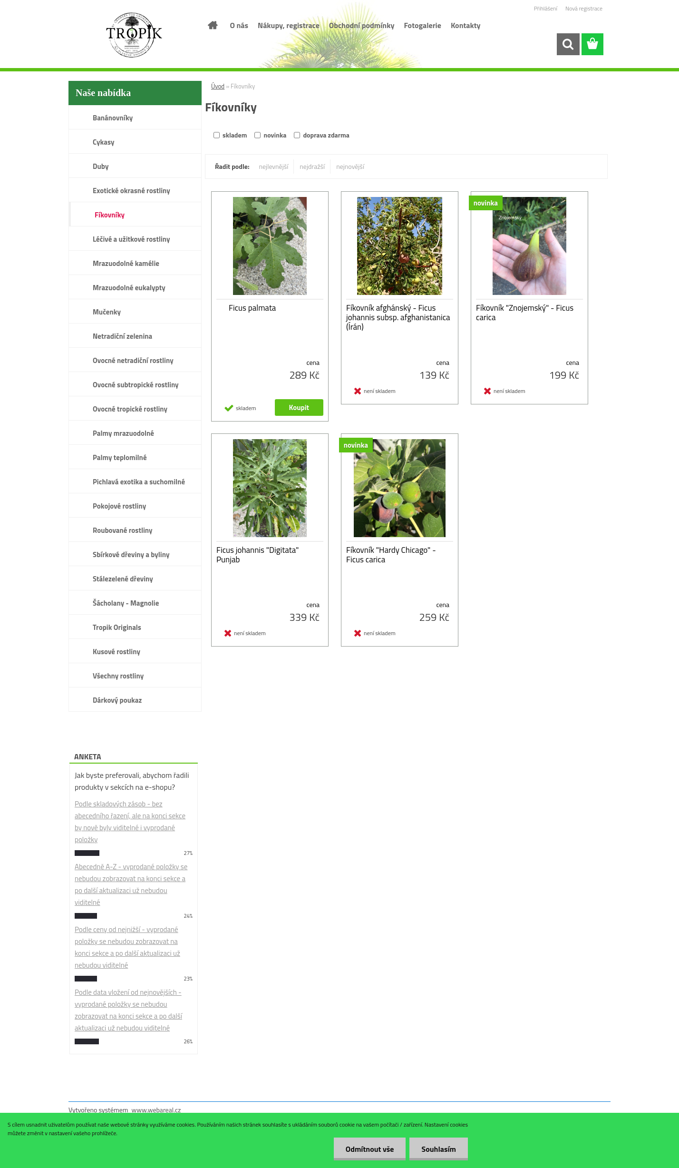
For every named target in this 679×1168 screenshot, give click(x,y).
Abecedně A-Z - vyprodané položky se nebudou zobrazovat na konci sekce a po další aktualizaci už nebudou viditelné (131, 884)
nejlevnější (274, 166)
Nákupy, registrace (289, 25)
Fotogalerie (422, 25)
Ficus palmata (252, 308)
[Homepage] (212, 25)
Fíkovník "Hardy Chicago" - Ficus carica (391, 554)
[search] (568, 44)
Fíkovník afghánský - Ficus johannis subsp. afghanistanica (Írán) (398, 317)
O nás (239, 25)
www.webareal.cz (156, 1110)
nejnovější (350, 166)
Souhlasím (438, 1149)
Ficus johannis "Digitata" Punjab (257, 554)
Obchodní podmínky (362, 25)
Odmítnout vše (370, 1149)
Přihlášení (545, 8)
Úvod (217, 86)
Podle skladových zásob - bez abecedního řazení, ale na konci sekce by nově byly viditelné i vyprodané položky (130, 821)
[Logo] (133, 35)
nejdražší (312, 166)
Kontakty (466, 25)
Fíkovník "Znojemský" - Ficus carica (524, 312)
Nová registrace (583, 8)
